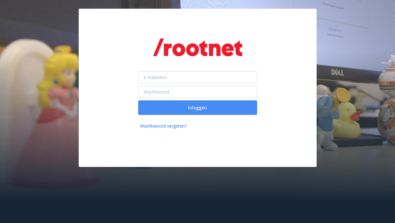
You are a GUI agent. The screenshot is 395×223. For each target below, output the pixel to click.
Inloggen (197, 108)
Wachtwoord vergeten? (163, 126)
